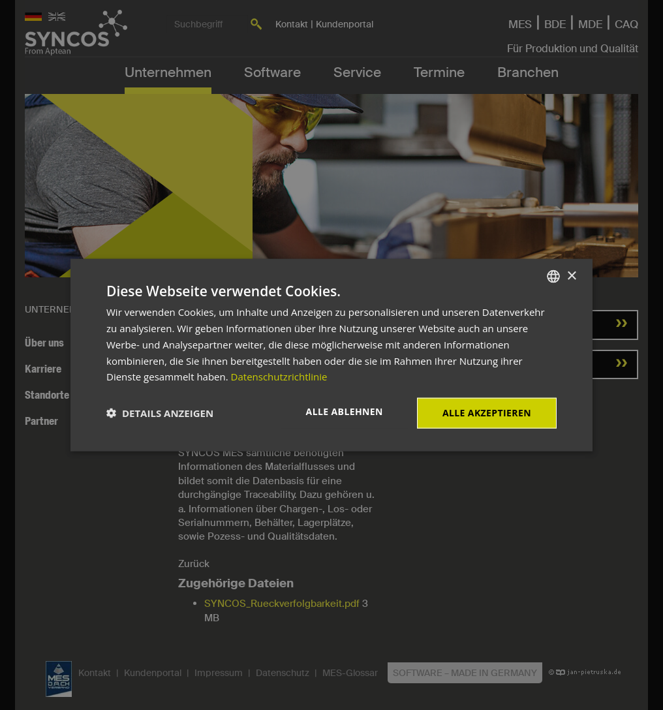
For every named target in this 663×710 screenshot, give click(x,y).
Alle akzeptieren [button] (486, 413)
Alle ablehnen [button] (344, 411)
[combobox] (553, 276)
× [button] (571, 276)
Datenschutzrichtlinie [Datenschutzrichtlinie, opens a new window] (279, 376)
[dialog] (331, 355)
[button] (159, 413)
